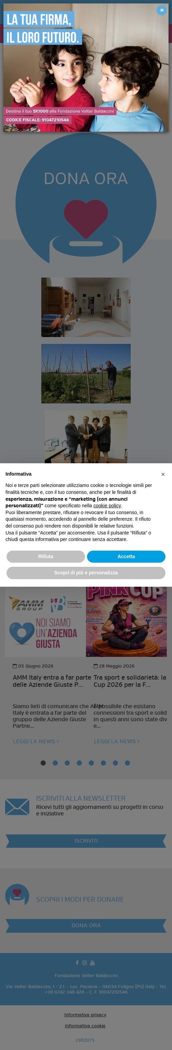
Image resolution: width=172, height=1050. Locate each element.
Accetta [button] (126, 556)
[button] (163, 474)
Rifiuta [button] (45, 556)
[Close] (162, 10)
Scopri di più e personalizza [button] (86, 572)
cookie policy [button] (107, 505)
